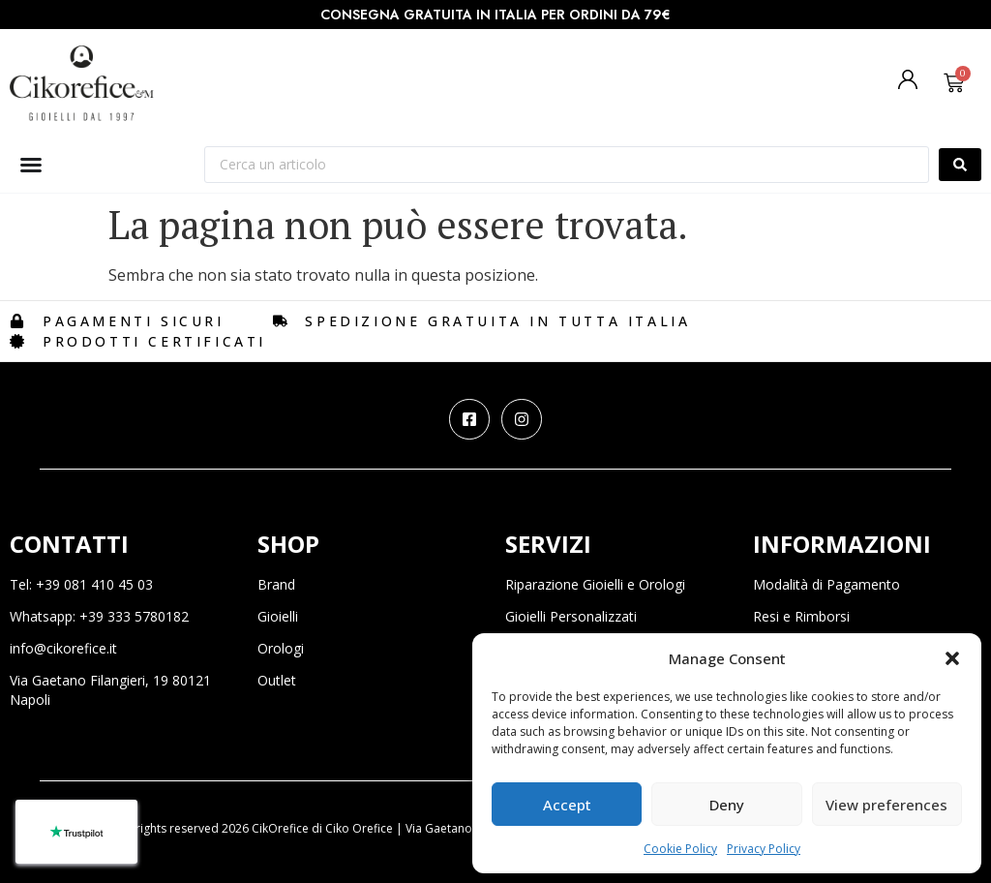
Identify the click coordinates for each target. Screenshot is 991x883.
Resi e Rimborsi (801, 616)
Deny (726, 804)
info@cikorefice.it (63, 648)
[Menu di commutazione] (31, 164)
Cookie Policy (680, 848)
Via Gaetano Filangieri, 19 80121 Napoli (110, 690)
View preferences (886, 804)
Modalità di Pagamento (826, 584)
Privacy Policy (763, 848)
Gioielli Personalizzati (571, 616)
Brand (276, 584)
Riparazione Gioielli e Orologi (595, 584)
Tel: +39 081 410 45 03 (81, 584)
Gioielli (277, 616)
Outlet (276, 680)
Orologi (280, 648)
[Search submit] (960, 164)
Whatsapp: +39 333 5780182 (99, 616)
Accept (567, 804)
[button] (952, 658)
